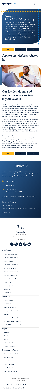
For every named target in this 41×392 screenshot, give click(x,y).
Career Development (10, 271)
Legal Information (26, 385)
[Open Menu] (37, 4)
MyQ (5, 336)
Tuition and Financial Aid (11, 264)
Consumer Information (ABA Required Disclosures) (20, 209)
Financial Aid (8, 303)
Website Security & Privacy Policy (13, 388)
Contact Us (7, 212)
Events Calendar (8, 205)
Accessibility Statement (11, 385)
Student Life (7, 282)
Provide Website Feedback (12, 325)
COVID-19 (7, 293)
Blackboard (7, 332)
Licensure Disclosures (10, 371)
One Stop (7, 314)
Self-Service (7, 343)
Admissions (7, 261)
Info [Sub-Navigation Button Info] (22, 49)
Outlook (6, 339)
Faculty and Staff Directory (12, 321)
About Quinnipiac (9, 364)
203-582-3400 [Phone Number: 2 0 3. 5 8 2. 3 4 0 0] (10, 181)
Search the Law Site (10, 254)
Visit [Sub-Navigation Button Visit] (33, 49)
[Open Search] (34, 4)
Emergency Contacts (10, 311)
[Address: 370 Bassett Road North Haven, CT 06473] (14, 191)
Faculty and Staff (9, 268)
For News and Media (10, 318)
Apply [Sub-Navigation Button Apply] (8, 49)
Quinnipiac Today (9, 202)
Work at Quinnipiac (9, 286)
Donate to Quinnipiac (10, 307)
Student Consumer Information (13, 279)
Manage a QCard (9, 346)
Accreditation (8, 368)
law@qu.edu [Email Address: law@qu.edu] (10, 185)
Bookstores (7, 289)
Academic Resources (10, 257)
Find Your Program (9, 275)
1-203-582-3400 (20, 239)
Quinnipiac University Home (12, 354)
